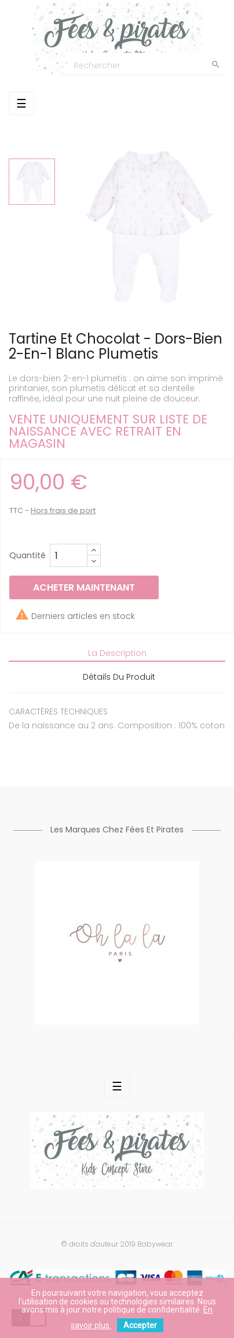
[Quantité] (68, 555)
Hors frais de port (63, 510)
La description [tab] (117, 653)
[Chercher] (146, 64)
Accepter (140, 1325)
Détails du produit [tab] (119, 677)
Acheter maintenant (84, 587)
